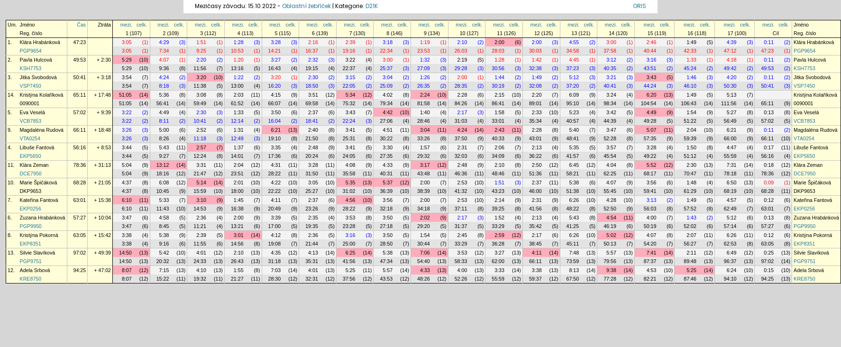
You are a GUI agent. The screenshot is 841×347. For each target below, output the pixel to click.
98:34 (609, 103)
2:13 (537, 147)
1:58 (499, 112)
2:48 (313, 147)
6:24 (732, 270)
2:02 (425, 217)
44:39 (609, 121)
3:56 (652, 182)
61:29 (690, 191)
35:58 (349, 173)
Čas (81, 24)
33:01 (498, 121)
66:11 (79, 130)
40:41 (609, 86)
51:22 (690, 121)
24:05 (349, 156)
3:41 (351, 130)
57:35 (650, 138)
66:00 (730, 138)
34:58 (573, 51)
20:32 (162, 261)
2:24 (425, 95)
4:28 (611, 200)
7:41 (652, 253)
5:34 (351, 95)
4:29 (164, 42)
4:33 (388, 165)
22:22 (274, 191)
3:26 (127, 130)
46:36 (461, 173)
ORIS (639, 6)
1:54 (691, 112)
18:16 (162, 173)
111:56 (729, 103)
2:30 (313, 77)
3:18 (388, 42)
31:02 (349, 191)
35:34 (535, 121)
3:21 (611, 77)
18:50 (311, 86)
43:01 (535, 138)
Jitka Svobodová (38, 77)
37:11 (461, 208)
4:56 (351, 200)
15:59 (199, 191)
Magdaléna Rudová (42, 130)
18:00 (237, 191)
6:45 (574, 165)
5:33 (164, 200)
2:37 (313, 112)
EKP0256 (30, 208)
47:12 (730, 51)
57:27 (79, 217)
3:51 (313, 95)
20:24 (311, 156)
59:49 (199, 103)
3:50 (276, 112)
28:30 (274, 279)
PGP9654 (31, 51)
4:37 (127, 182)
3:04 (388, 77)
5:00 (164, 130)
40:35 (609, 68)
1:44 (499, 77)
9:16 (164, 244)
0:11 (769, 42)
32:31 (311, 279)
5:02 (611, 235)
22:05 (349, 86)
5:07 (652, 130)
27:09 (423, 68)
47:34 (386, 261)
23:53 (423, 51)
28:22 (274, 173)
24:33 (199, 261)
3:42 (611, 112)
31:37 (461, 226)
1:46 (691, 77)
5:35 (574, 147)
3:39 (276, 217)
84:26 (461, 103)
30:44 (423, 244)
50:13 (609, 244)
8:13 (574, 270)
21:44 (311, 244)
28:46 (423, 121)
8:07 (127, 270)
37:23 (573, 68)
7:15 (164, 270)
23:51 (237, 173)
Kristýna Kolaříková (42, 95)
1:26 (425, 77)
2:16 (313, 42)
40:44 (650, 51)
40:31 (386, 173)
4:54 (611, 217)
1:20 (239, 60)
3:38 (127, 235)
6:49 (732, 253)
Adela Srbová (35, 270)
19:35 (311, 226)
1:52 (499, 217)
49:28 (650, 121)
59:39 (690, 138)
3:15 (351, 77)
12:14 (237, 121)
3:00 (611, 42)
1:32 (425, 60)
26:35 (423, 86)
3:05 (127, 42)
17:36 (274, 156)
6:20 (652, 95)
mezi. (126, 24)
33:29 (498, 226)
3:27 (276, 60)
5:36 (164, 95)
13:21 (237, 226)
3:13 (652, 200)
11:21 (199, 226)
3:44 (127, 147)
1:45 (239, 200)
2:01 (239, 182)
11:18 (199, 138)
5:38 (574, 182)
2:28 (462, 95)
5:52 (652, 165)
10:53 (237, 51)
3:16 (652, 60)
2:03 (239, 95)
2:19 (462, 60)
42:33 (690, 51)
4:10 (201, 270)
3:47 (611, 130)
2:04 (691, 130)
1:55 (239, 270)
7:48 (574, 253)
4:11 (276, 200)
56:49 (730, 121)
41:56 (535, 208)
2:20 (201, 60)
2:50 (537, 165)
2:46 (652, 42)
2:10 (462, 42)
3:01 (239, 235)
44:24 (650, 86)
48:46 (498, 173)
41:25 (573, 226)
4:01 (201, 253)
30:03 (535, 51)
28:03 (498, 51)
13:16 (237, 68)
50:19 (650, 226)
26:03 (461, 51)
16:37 (311, 51)
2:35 (313, 217)
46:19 (609, 226)
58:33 (461, 261)
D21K (372, 6)
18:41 (311, 121)
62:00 (498, 261)
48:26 (423, 279)
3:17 (425, 165)
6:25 (351, 253)
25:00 (349, 244)
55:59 (730, 156)
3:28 (276, 42)
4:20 (732, 77)
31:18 (274, 261)
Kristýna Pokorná (39, 235)
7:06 (425, 253)
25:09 (386, 86)
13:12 (162, 165)
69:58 (311, 103)
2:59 (499, 235)
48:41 (573, 138)
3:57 (611, 147)
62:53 (730, 244)
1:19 (425, 42)
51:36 (535, 173)
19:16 (349, 51)
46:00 (535, 191)
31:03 (461, 121)
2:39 (351, 42)
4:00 (652, 217)
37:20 (573, 86)
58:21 (573, 173)
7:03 (276, 270)
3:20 (201, 77)
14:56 (237, 244)
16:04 (274, 121)
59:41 (650, 191)
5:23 (574, 112)
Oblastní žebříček (306, 6)
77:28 (609, 279)
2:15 (499, 95)
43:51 (650, 68)
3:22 (351, 60)
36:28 (498, 244)
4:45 (574, 60)
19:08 (274, 244)
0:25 (769, 253)
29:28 (461, 68)
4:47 (732, 147)
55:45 (609, 191)
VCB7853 (31, 121)
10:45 (162, 191)
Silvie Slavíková (37, 253)
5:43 (164, 147)
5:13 (732, 95)
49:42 (730, 68)
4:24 (164, 77)
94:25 (79, 270)
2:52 (201, 130)
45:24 (690, 68)
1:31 (239, 130)
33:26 (423, 138)
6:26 (574, 200)
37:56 (349, 279)
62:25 (609, 173)
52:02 (690, 226)
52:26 (461, 279)
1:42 (537, 60)
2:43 (499, 130)
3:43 (652, 77)
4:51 (388, 130)
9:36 (164, 68)
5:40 (574, 130)
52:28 (609, 138)
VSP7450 (30, 86)
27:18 (386, 226)
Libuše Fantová (37, 147)
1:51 (201, 42)
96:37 (730, 261)
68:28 (79, 182)
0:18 (769, 165)
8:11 (164, 121)
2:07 (691, 235)
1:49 (691, 42)
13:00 (237, 86)
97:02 (79, 253)
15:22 (162, 279)
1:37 (239, 147)
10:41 (199, 121)
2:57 (201, 147)
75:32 (349, 103)
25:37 (386, 68)
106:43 (688, 103)
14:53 (199, 208)
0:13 (769, 112)
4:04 (611, 165)
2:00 (499, 42)
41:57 (573, 156)
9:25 (201, 51)
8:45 (164, 226)
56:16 (79, 147)
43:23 (498, 191)
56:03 (650, 208)
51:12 (690, 156)
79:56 (609, 261)
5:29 (127, 60)
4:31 (276, 165)
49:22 (650, 156)
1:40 (425, 112)
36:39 (386, 191)
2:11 (691, 253)
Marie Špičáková (38, 182)
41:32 (461, 191)
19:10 (274, 138)
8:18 (164, 86)
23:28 (349, 226)
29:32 (423, 156)
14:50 (125, 253)
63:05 (79, 235)
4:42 (388, 112)
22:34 (386, 51)
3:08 (201, 95)
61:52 (237, 103)
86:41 (498, 103)
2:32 (313, 60)
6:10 (127, 200)
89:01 (535, 103)
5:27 (732, 112)
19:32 (199, 279)
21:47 (199, 173)
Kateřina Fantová (39, 200)
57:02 (79, 112)
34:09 (498, 156)
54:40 (423, 261)
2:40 (313, 130)
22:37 (349, 68)
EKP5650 (30, 156)
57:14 (730, 226)
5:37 (388, 182)
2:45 (462, 235)
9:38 (611, 270)
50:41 (79, 77)
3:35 (276, 147)
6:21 (276, 130)
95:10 (573, 103)
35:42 (535, 226)
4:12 (276, 235)
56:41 (162, 103)
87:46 (690, 279)
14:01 (237, 156)
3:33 (499, 270)
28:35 (461, 86)
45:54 (609, 156)
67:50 (573, 279)
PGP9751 (31, 261)
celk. (142, 24)
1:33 (691, 60)
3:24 (611, 95)
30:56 (498, 68)
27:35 (386, 156)
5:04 (127, 165)
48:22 (573, 208)
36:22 (535, 156)
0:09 (769, 182)
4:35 (276, 253)
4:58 (164, 217)
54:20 (650, 244)
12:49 (237, 138)
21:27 (237, 279)
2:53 (462, 182)
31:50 (311, 173)
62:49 (730, 208)
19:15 (311, 68)
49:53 (79, 60)
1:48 (691, 182)
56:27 (690, 244)
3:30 (388, 147)
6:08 (164, 182)
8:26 (164, 138)
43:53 (386, 279)
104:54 (649, 103)
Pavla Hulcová (36, 60)
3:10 (201, 200)
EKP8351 (30, 244)
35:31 (311, 261)
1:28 (239, 42)
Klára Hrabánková (40, 42)
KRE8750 (31, 279)
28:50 (386, 244)
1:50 (691, 147)
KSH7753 (31, 68)
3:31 (201, 165)
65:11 (79, 95)
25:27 (311, 191)
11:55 (199, 244)
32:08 (535, 86)
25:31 (349, 138)
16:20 (274, 86)
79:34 (386, 103)
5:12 (574, 77)
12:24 (199, 156)
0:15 (769, 270)
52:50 (609, 208)
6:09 (574, 95)
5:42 (164, 253)
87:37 (650, 261)
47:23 (79, 42)
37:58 (609, 51)
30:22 (386, 138)
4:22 (276, 182)
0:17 (769, 147)
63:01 (79, 200)
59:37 (535, 279)
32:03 (461, 156)
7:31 (732, 165)
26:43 (237, 261)
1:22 (239, 77)
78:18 (730, 173)
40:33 (498, 138)
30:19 (498, 86)
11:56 (199, 68)
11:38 (199, 86)
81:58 (423, 103)
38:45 (535, 244)
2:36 (201, 217)
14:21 (274, 51)
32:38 (535, 68)
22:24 (349, 121)
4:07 (164, 60)
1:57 (425, 147)
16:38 (237, 208)
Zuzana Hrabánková (42, 217)
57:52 (690, 208)
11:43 (162, 208)
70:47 (690, 173)
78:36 (79, 165)
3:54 (127, 77)
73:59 (573, 261)
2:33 (537, 112)
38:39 (423, 191)
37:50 (461, 138)
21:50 (311, 138)
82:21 (650, 279)
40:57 (573, 121)
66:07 (274, 103)
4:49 (164, 112)
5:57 (611, 253)
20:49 (274, 208)
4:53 (652, 270)
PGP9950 (31, 226)
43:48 (423, 173)
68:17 (650, 173)
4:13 (313, 253)
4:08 (351, 165)
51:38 (573, 191)
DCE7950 (31, 173)
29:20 (423, 226)
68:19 (730, 191)
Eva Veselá (32, 112)
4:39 (732, 42)
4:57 (732, 200)
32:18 (386, 208)
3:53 (351, 217)
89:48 (690, 261)
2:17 (462, 112)
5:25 (351, 270)
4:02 (388, 95)
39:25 (498, 208)
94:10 (730, 279)
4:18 (732, 60)
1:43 (691, 217)
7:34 (164, 51)
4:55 (574, 42)
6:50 (732, 182)
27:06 (386, 121)
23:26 (311, 208)
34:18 (423, 208)
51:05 (125, 95)
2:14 (499, 200)
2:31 (462, 147)
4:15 (276, 95)
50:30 (730, 86)
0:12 (769, 200)
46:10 (690, 86)
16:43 (274, 68)
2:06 (499, 147)
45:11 (573, 244)
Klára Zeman (34, 165)
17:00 (274, 226)
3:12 (611, 60)
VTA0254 (30, 138)
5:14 (201, 182)
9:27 (164, 156)
